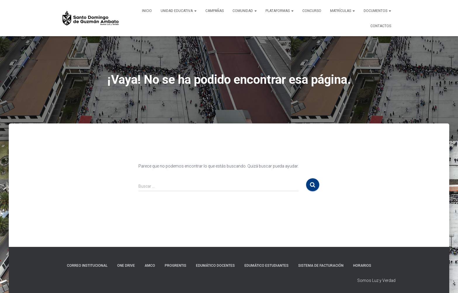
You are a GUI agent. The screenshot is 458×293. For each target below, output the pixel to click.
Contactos (380, 26)
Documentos (377, 11)
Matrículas (342, 11)
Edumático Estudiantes (266, 266)
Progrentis (175, 266)
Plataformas (280, 11)
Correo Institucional (87, 266)
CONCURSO (311, 11)
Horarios (362, 266)
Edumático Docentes (215, 266)
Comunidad (245, 11)
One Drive (126, 266)
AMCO (150, 266)
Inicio (147, 11)
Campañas (214, 11)
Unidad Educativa (179, 11)
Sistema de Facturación (321, 266)
